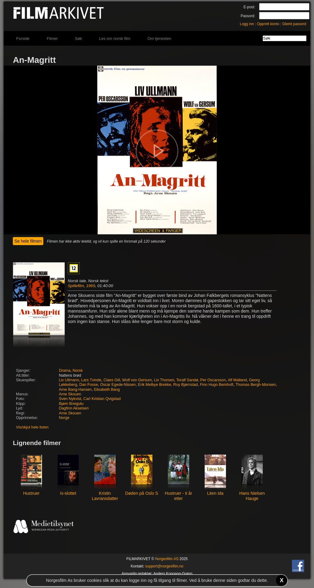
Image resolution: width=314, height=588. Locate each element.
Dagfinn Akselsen (74, 408)
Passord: (248, 16)
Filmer (52, 38)
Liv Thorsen (164, 380)
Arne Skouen (70, 394)
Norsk (78, 370)
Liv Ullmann (69, 380)
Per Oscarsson (213, 380)
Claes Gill (111, 380)
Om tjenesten (159, 38)
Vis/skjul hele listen (32, 427)
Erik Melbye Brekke (154, 384)
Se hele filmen (28, 241)
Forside (22, 38)
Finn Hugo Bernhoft (216, 384)
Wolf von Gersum (137, 380)
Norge (64, 418)
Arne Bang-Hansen (75, 389)
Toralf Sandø (187, 380)
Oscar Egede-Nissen (118, 384)
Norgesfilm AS (166, 559)
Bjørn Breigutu (71, 404)
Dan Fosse (88, 384)
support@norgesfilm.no (164, 566)
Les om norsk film (114, 38)
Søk (78, 38)
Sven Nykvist (70, 399)
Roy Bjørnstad (185, 384)
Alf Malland (237, 380)
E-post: (249, 7)
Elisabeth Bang (107, 389)
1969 (90, 285)
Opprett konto (268, 24)
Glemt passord (294, 24)
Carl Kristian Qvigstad (102, 399)
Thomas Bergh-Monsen (256, 384)
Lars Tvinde (91, 380)
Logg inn (247, 24)
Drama (65, 370)
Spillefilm (76, 285)
